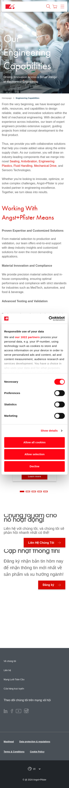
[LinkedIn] (6, 710)
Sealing (14, 161)
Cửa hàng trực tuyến (14, 688)
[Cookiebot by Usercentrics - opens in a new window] (49, 318)
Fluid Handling (23, 165)
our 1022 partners (27, 337)
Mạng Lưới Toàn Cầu (14, 679)
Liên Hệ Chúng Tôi (41, 542)
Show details (49, 430)
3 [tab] (34, 491)
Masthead (9, 741)
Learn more (34, 476)
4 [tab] (39, 491)
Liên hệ (7, 670)
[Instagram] (26, 710)
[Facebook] (12, 710)
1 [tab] (22, 491)
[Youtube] (18, 710)
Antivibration (29, 161)
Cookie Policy (37, 751)
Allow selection (34, 454)
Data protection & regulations (34, 741)
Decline (34, 466)
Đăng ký (48, 584)
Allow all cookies (34, 442)
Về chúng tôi (10, 661)
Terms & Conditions (14, 751)
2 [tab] (28, 491)
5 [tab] (45, 491)
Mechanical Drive (45, 165)
